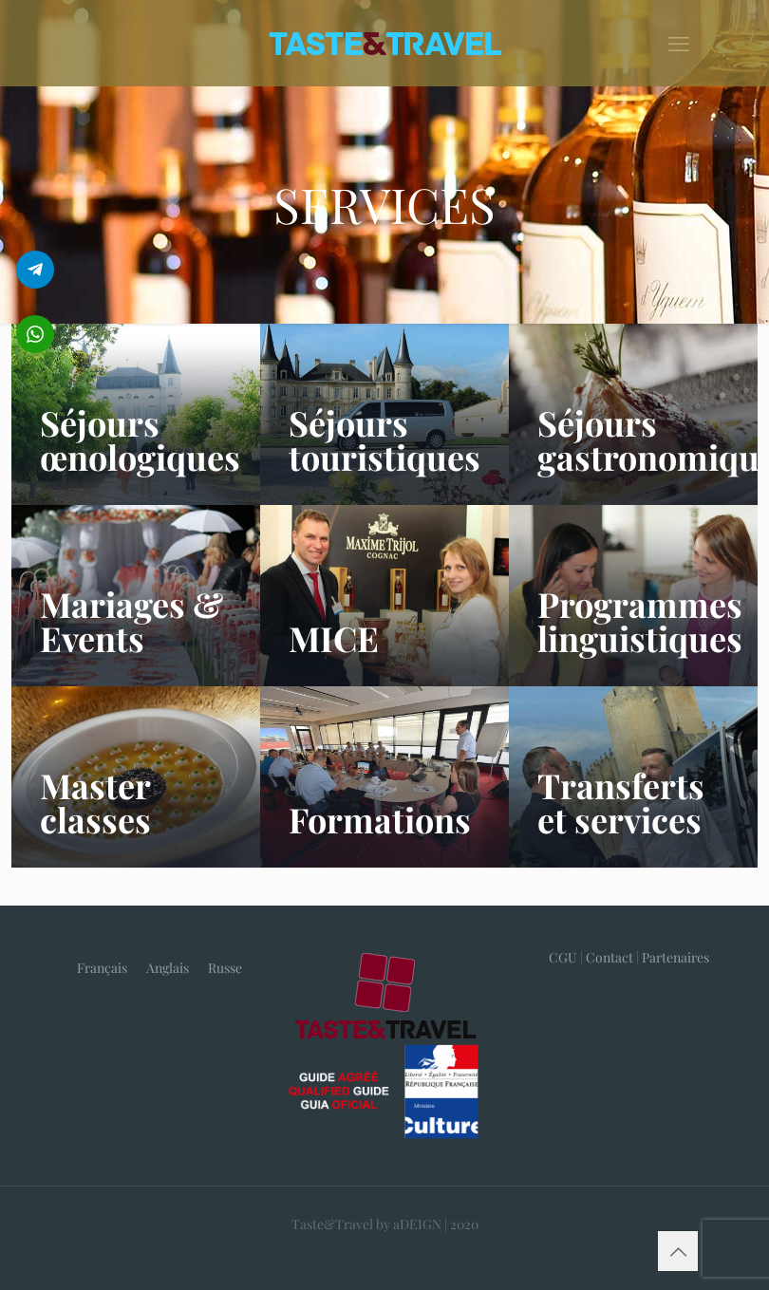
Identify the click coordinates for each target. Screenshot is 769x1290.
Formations (380, 819)
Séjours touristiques (384, 439)
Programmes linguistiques (639, 621)
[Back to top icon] (678, 1251)
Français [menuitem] (102, 968)
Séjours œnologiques (140, 439)
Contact (609, 957)
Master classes (95, 802)
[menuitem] (102, 968)
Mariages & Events (131, 621)
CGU (563, 957)
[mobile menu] (679, 43)
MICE (334, 638)
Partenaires (675, 957)
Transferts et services (620, 802)
